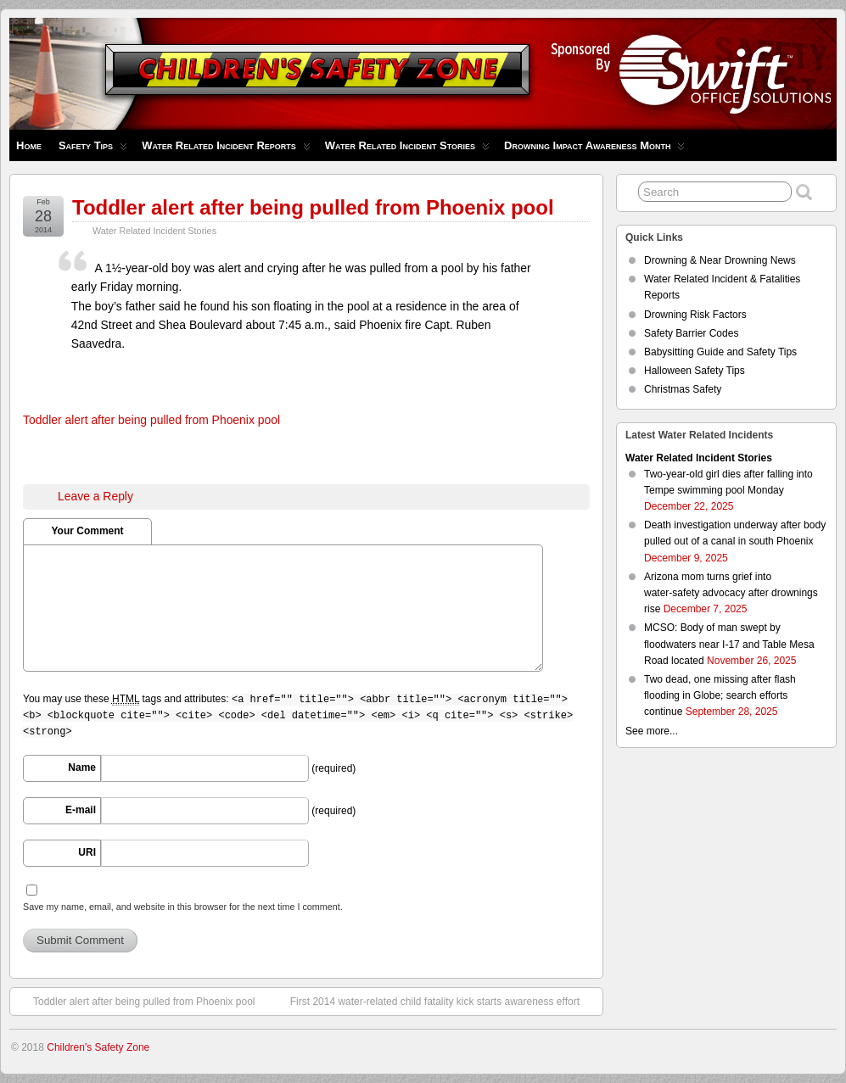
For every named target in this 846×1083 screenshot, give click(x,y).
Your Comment (87, 531)
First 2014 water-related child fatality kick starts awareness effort (443, 1001)
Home (29, 145)
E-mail (80, 810)
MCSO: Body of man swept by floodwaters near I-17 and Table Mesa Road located (729, 644)
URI (87, 852)
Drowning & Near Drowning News (720, 260)
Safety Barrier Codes (691, 333)
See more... (651, 731)
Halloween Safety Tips (694, 371)
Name (82, 767)
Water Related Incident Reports (226, 149)
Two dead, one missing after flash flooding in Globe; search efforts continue (720, 695)
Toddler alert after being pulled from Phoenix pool (313, 207)
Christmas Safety (682, 389)
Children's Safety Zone (98, 1047)
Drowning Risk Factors (695, 315)
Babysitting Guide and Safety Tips (720, 352)
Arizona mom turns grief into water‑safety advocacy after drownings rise (731, 593)
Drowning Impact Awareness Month (594, 149)
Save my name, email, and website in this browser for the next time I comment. (183, 907)
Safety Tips (93, 149)
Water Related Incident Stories (407, 149)
